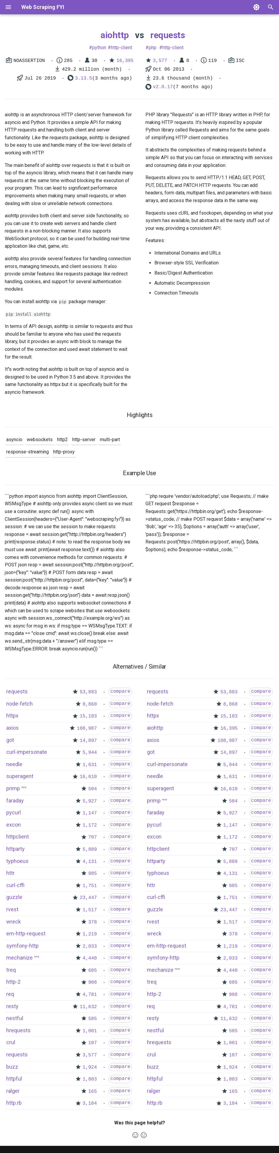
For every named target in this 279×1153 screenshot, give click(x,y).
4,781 (90, 994)
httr (10, 873)
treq (11, 970)
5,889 (90, 849)
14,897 (88, 740)
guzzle (14, 897)
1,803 (90, 1079)
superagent (19, 776)
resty (12, 1006)
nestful (14, 1018)
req (10, 994)
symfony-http (22, 946)
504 (92, 789)
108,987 (87, 728)
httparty (15, 849)
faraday (15, 800)
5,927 (90, 801)
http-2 (13, 982)
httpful (14, 1078)
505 (92, 1019)
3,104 (90, 1103)
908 (92, 982)
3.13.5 (83, 78)
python (99, 47)
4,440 (90, 958)
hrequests (18, 1030)
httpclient (17, 836)
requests (167, 35)
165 (92, 1091)
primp (13, 788)
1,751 (90, 886)
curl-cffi (15, 885)
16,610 (88, 777)
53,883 (88, 692)
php (152, 47)
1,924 (90, 1067)
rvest (12, 909)
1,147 (90, 813)
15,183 (88, 716)
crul (10, 1042)
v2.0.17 (163, 87)
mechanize (19, 957)
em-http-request (26, 933)
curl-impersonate (26, 752)
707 (92, 837)
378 (92, 922)
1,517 (90, 910)
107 (92, 1043)
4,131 (90, 861)
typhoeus (17, 861)
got (10, 740)
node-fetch (19, 704)
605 (92, 970)
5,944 (90, 752)
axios (12, 728)
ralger (13, 1091)
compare (120, 691)
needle (14, 764)
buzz (12, 1067)
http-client (121, 47)
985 (92, 873)
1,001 (90, 1031)
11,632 (88, 1007)
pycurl (13, 812)
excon (13, 825)
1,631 (90, 765)
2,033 (90, 946)
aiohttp (115, 35)
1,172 (90, 825)
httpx (12, 715)
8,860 (90, 704)
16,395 (125, 61)
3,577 (160, 61)
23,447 (88, 898)
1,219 (90, 934)
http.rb (14, 1103)
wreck (13, 921)
